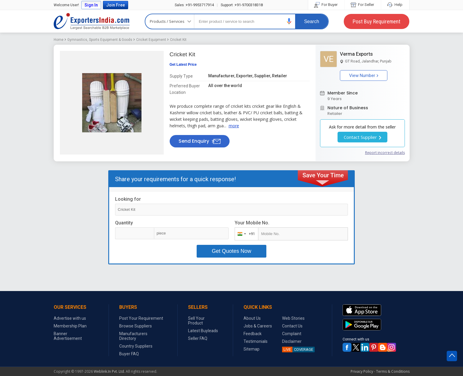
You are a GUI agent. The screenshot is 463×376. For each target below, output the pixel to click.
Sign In (91, 5)
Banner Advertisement (68, 336)
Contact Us (292, 326)
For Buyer (326, 4)
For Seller (363, 4)
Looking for (128, 199)
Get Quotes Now (231, 251)
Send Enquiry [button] (200, 141)
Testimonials (256, 341)
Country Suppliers (135, 346)
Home (58, 40)
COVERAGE (297, 349)
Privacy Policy (362, 371)
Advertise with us (70, 318)
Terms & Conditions (393, 371)
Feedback (253, 333)
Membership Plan (70, 326)
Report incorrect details (385, 152)
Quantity (124, 223)
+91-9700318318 (242, 5)
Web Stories (293, 318)
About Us (252, 318)
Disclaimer (292, 341)
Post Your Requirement (141, 318)
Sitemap (252, 349)
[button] (289, 21)
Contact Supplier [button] (362, 137)
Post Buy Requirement (376, 21)
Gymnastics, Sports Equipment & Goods (99, 40)
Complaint (291, 333)
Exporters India (92, 21)
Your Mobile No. (252, 223)
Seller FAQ (197, 338)
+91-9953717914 (194, 5)
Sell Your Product (196, 320)
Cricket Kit (178, 40)
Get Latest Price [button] (183, 64)
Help (395, 4)
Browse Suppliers (135, 326)
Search (311, 21)
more (234, 125)
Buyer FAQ (129, 353)
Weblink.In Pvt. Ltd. (109, 371)
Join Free (115, 5)
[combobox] (245, 234)
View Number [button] (363, 75)
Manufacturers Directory (133, 336)
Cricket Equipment (151, 40)
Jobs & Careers (258, 326)
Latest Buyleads (203, 330)
